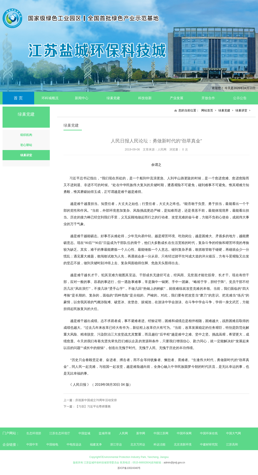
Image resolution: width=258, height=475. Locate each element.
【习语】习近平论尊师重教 (93, 406)
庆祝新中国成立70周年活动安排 (96, 400)
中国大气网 (233, 433)
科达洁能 (159, 444)
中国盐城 (84, 433)
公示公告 (240, 98)
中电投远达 (74, 444)
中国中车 (32, 444)
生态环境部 (33, 433)
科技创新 (145, 98)
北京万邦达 (137, 444)
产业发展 (176, 98)
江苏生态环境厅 (59, 433)
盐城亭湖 (105, 433)
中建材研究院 (209, 444)
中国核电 (52, 444)
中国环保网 (184, 433)
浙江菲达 (116, 444)
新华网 (140, 433)
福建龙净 (96, 444)
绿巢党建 (113, 98)
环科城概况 (50, 98)
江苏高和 (232, 444)
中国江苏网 (161, 433)
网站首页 (207, 110)
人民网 (123, 433)
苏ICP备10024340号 (129, 468)
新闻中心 (81, 98)
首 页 (18, 98)
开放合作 (208, 98)
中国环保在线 (209, 433)
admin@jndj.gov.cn (174, 462)
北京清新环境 (183, 444)
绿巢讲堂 (241, 110)
